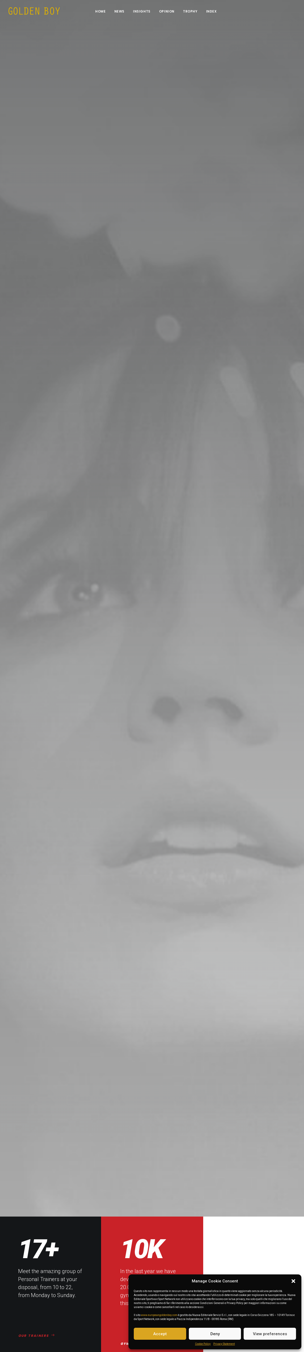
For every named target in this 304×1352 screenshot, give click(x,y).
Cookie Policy (203, 1343)
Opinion (166, 11)
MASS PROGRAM (243, 300)
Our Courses (102, 1302)
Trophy (190, 11)
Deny (215, 1333)
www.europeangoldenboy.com (159, 1315)
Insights (142, 11)
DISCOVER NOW (37, 806)
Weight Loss (102, 1310)
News (119, 11)
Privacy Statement (224, 1343)
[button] (293, 1281)
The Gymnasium (106, 1294)
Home (100, 11)
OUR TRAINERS (36, 292)
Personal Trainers (107, 1287)
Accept (160, 1333)
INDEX (211, 11)
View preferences (270, 1333)
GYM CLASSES (138, 300)
